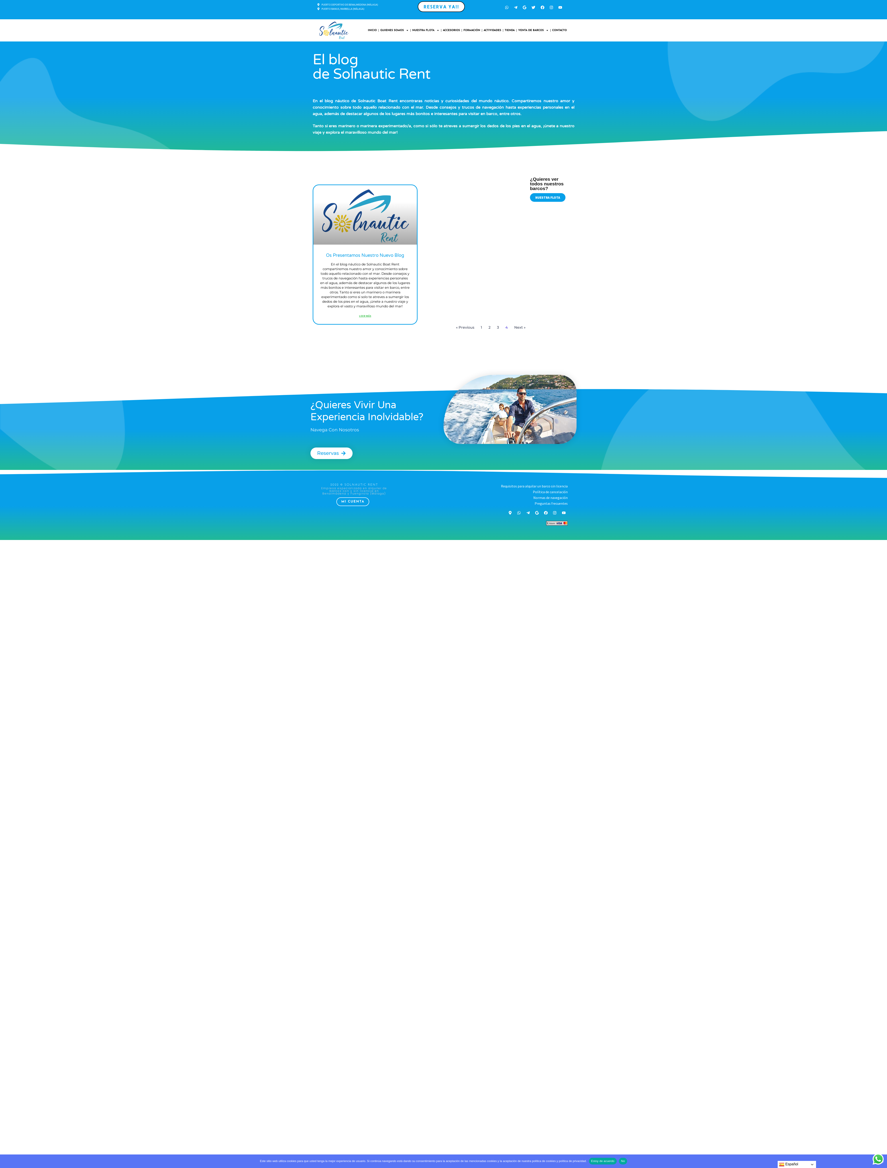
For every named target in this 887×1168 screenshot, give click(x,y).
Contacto (559, 30)
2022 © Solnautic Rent (354, 485)
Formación (471, 30)
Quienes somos (394, 30)
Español (788, 1164)
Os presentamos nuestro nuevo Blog (365, 255)
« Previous (465, 327)
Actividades (492, 30)
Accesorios (451, 30)
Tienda (510, 30)
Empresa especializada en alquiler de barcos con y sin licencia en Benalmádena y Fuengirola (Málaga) (354, 490)
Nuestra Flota (425, 30)
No (623, 1161)
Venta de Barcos (533, 30)
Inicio (372, 30)
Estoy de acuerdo (602, 1161)
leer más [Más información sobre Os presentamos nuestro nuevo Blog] (365, 316)
